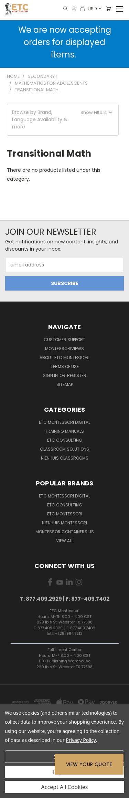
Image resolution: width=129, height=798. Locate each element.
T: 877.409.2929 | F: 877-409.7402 (64, 598)
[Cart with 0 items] (108, 9)
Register (76, 375)
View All (64, 541)
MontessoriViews (64, 348)
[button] (63, 120)
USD (94, 8)
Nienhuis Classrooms (64, 458)
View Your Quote (89, 764)
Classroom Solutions (64, 449)
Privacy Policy (81, 740)
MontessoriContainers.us (64, 532)
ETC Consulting (64, 440)
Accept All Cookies (64, 787)
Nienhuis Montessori (64, 523)
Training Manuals (64, 431)
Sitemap (64, 384)
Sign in (51, 375)
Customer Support (64, 340)
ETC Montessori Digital (64, 422)
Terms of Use (65, 366)
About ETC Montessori (64, 357)
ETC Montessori (64, 514)
